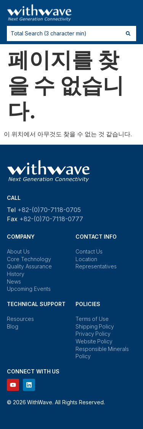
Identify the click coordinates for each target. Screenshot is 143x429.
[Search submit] (128, 33)
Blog (12, 326)
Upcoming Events (29, 288)
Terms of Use (92, 319)
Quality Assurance (29, 266)
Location (86, 259)
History (15, 274)
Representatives (96, 266)
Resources (20, 319)
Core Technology (29, 259)
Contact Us (89, 251)
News (14, 281)
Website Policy (94, 341)
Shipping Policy (95, 326)
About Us (18, 251)
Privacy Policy (93, 333)
